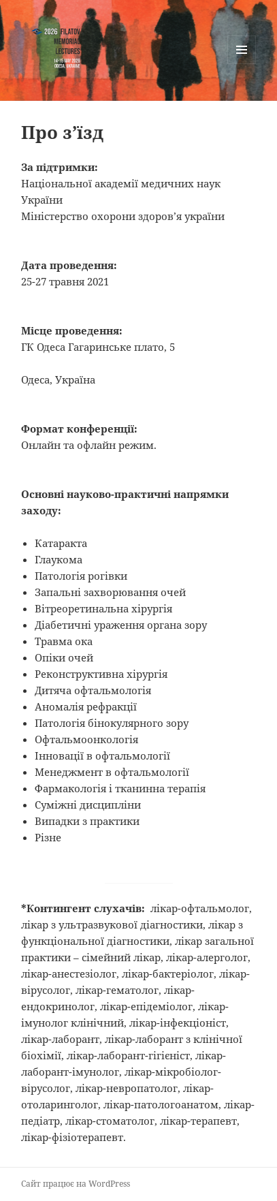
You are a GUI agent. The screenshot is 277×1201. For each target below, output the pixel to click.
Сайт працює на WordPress (75, 1183)
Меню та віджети (242, 63)
